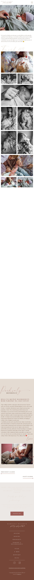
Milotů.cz (19, 574)
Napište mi (17, 513)
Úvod (17, 548)
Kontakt (17, 554)
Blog (17, 557)
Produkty (17, 539)
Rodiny (17, 536)
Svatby (17, 533)
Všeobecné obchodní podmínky (17, 568)
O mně (17, 551)
